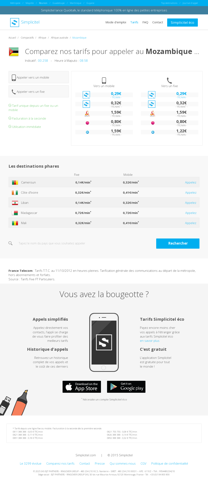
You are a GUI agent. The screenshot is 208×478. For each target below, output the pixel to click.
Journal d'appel (190, 2)
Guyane (90, 2)
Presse (100, 463)
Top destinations (169, 2)
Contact (157, 22)
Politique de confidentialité (169, 463)
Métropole (15, 2)
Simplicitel (25, 22)
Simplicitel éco (182, 22)
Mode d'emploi (115, 22)
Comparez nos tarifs (60, 463)
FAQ (145, 22)
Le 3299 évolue (30, 463)
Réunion (43, 2)
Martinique (75, 2)
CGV (143, 463)
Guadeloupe (59, 2)
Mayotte (30, 2)
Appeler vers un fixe (28, 91)
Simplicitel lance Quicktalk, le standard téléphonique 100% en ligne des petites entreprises (104, 10)
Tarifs (134, 22)
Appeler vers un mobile (30, 77)
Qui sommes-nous (123, 463)
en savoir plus (149, 341)
